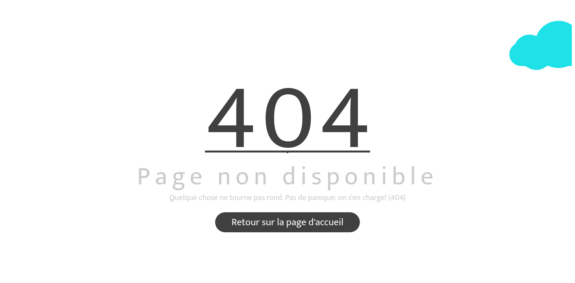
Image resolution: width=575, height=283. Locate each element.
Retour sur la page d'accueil (287, 222)
